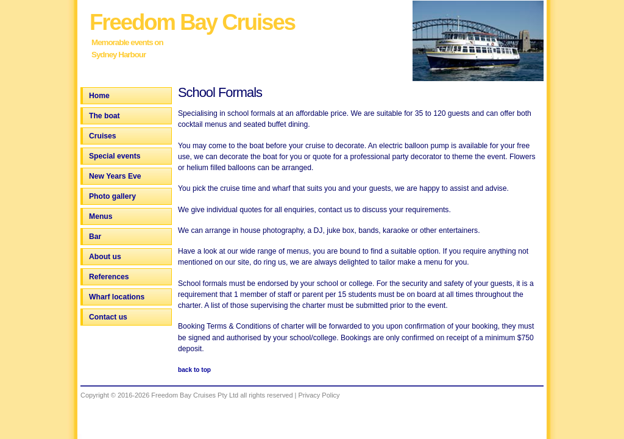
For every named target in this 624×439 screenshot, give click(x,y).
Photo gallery (112, 196)
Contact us (108, 317)
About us (105, 256)
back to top (194, 369)
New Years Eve (115, 176)
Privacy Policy (318, 395)
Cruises (102, 136)
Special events (114, 156)
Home (99, 95)
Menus (101, 216)
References (109, 277)
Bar (95, 236)
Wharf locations (116, 297)
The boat (104, 116)
